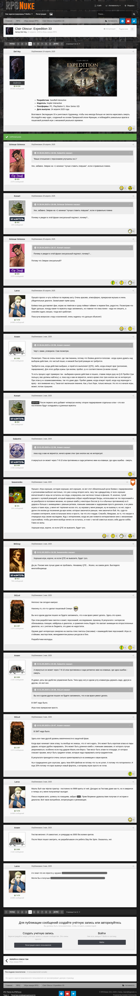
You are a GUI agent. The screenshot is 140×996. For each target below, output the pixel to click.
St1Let (17, 592)
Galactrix (60, 153)
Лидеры (130, 6)
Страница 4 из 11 (73, 44)
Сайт (99, 6)
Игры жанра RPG (50, 32)
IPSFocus (17, 989)
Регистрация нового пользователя (38, 942)
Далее (56, 44)
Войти (102, 939)
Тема (6, 992)
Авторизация (111, 29)
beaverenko (17, 482)
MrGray (17, 541)
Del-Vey (23, 32)
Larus (17, 291)
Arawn (17, 337)
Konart (17, 196)
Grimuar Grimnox (17, 144)
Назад (12, 44)
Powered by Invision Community (125, 992)
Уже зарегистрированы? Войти (19, 14)
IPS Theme (7, 989)
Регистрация (41, 14)
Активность (114, 6)
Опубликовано (42, 51)
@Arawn (34, 403)
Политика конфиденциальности (23, 992)
